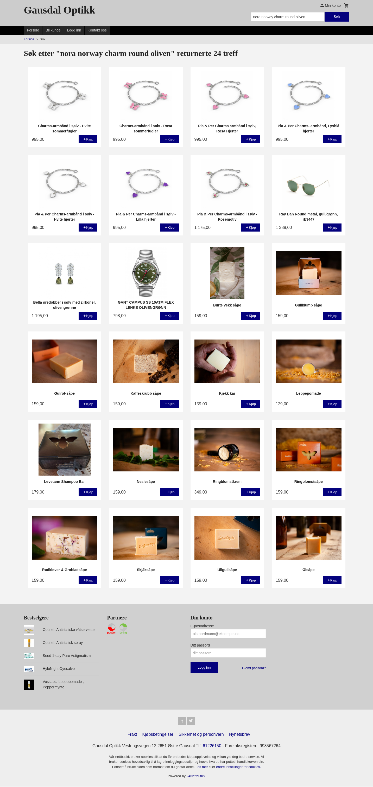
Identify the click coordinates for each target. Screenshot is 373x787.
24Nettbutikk (196, 777)
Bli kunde (53, 30)
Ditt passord (200, 645)
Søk (337, 17)
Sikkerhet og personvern (201, 735)
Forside (33, 30)
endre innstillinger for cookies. (238, 767)
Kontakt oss (97, 30)
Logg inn (74, 30)
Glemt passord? (254, 668)
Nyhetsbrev (239, 735)
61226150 (212, 746)
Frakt (132, 735)
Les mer (202, 767)
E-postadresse (202, 626)
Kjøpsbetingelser (157, 735)
